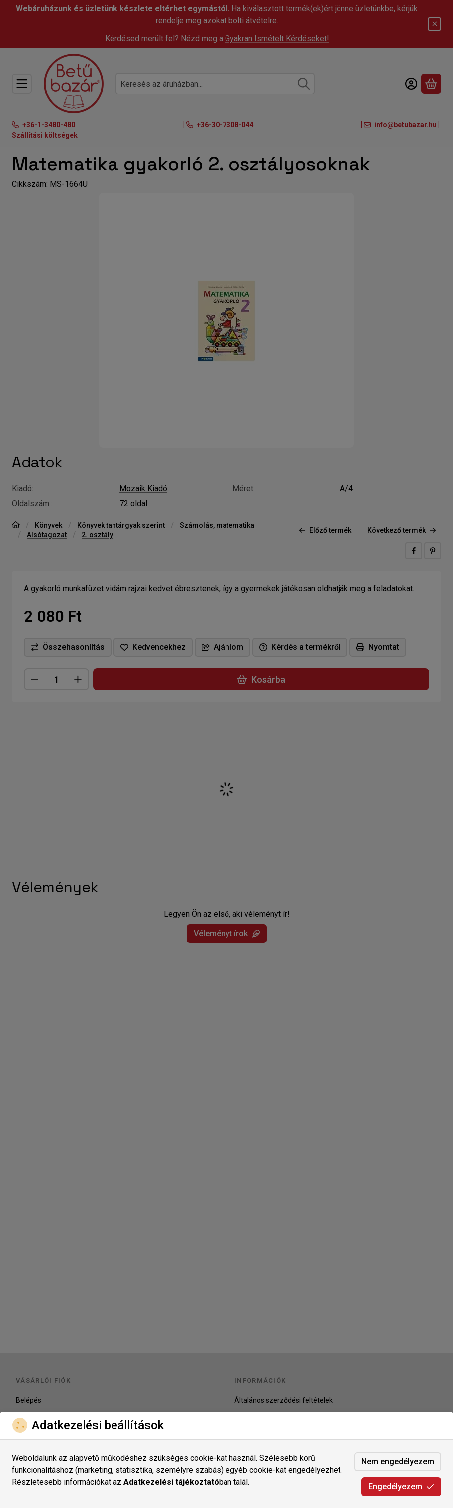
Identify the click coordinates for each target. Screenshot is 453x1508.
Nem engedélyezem (397, 1461)
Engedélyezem (401, 1486)
